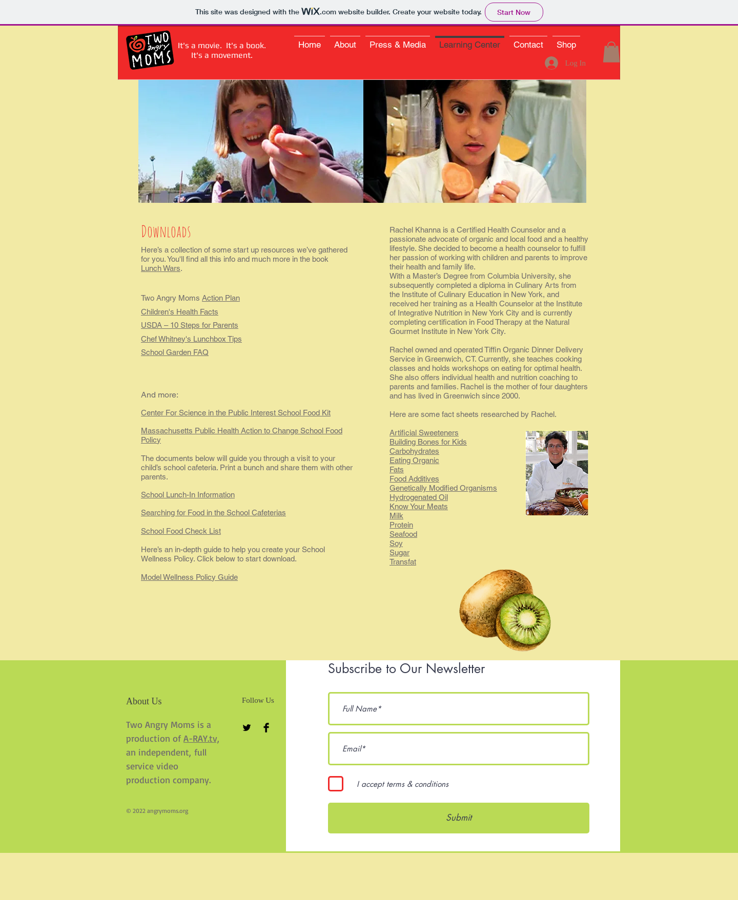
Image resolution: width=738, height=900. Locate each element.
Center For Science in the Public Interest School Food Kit (236, 412)
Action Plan (221, 298)
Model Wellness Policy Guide (189, 577)
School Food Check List (181, 531)
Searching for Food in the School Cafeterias (213, 512)
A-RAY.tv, (201, 738)
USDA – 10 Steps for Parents (189, 325)
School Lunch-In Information (188, 494)
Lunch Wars (160, 268)
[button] (611, 51)
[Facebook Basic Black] (266, 727)
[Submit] (458, 818)
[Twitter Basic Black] (247, 727)
